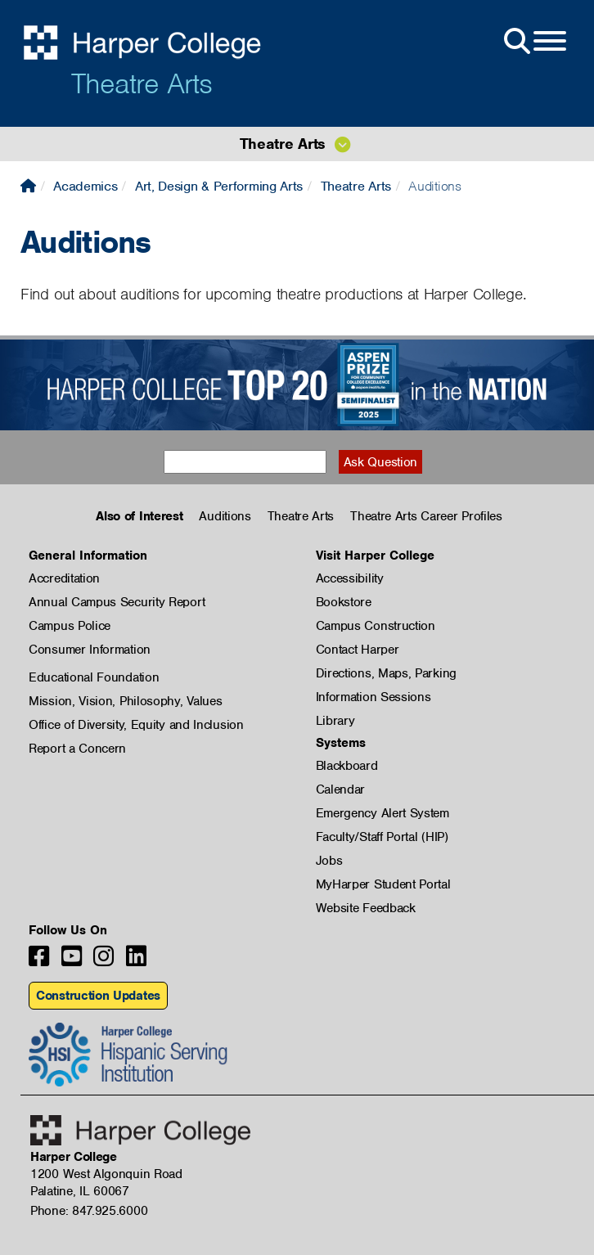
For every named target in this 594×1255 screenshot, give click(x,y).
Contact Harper (357, 649)
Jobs (329, 860)
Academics (85, 186)
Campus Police (69, 626)
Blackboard (347, 766)
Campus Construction (375, 626)
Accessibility (350, 578)
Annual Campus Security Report (117, 602)
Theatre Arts (141, 83)
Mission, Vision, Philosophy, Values (126, 701)
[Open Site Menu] (533, 41)
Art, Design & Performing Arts (219, 186)
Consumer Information (90, 649)
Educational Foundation (94, 677)
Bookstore (343, 602)
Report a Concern (77, 748)
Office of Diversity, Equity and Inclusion (136, 725)
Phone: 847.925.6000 (88, 1211)
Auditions (224, 516)
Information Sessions (373, 697)
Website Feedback (366, 908)
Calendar (341, 789)
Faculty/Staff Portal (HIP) (382, 837)
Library (335, 721)
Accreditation (64, 578)
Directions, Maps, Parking (386, 673)
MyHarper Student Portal (383, 884)
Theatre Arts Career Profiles (426, 516)
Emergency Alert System (382, 813)
